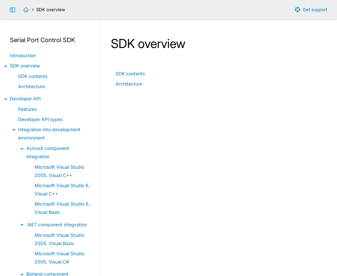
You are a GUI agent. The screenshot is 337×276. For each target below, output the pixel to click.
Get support (315, 9)
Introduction (23, 55)
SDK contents (130, 73)
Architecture (129, 84)
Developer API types (40, 119)
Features (27, 109)
